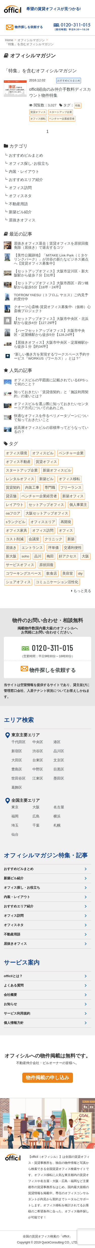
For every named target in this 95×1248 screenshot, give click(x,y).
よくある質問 (14, 985)
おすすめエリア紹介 (26, 180)
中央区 (37, 742)
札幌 (57, 825)
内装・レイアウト (24, 172)
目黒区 (58, 769)
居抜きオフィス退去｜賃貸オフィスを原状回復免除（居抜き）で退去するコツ (51, 245)
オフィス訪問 (20, 188)
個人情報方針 (14, 1023)
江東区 (37, 778)
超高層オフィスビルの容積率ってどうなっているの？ (51, 430)
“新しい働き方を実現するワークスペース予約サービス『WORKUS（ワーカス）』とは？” (52, 356)
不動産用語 (18, 204)
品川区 (58, 751)
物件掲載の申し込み (47, 1077)
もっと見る (81, 591)
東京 (14, 807)
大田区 (16, 760)
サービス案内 (22, 962)
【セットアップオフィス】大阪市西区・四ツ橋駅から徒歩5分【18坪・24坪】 (51, 285)
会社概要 (10, 995)
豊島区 (16, 769)
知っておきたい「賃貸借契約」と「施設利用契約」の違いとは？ (51, 394)
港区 (57, 742)
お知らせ (10, 1004)
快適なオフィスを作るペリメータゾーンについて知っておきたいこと (51, 418)
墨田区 (58, 778)
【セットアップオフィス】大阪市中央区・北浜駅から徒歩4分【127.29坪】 (51, 321)
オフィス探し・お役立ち (22, 887)
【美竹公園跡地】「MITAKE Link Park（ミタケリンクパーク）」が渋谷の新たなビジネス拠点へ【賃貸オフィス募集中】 (51, 259)
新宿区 (16, 751)
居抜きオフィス (22, 220)
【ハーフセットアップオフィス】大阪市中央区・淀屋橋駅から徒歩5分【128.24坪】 (49, 333)
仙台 (14, 834)
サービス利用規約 (17, 1013)
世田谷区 (18, 778)
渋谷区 (37, 751)
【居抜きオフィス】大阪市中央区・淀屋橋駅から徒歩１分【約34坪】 (51, 344)
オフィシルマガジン (31, 40)
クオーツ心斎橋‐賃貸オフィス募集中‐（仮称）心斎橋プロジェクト (52, 309)
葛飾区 (16, 787)
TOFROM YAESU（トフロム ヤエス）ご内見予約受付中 (51, 297)
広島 (36, 816)
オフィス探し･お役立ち (29, 163)
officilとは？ (13, 976)
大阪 (36, 807)
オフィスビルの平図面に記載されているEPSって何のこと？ (51, 382)
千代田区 (18, 742)
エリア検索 (19, 720)
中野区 (37, 769)
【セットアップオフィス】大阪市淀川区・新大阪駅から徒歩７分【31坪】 (51, 273)
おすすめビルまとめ (26, 155)
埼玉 (14, 825)
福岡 (14, 816)
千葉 (36, 825)
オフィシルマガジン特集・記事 (46, 855)
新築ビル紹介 (20, 212)
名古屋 (58, 807)
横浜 (57, 816)
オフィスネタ (20, 196)
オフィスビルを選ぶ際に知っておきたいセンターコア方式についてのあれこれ (51, 406)
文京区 (58, 760)
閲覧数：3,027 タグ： (51, 105)
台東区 (37, 760)
